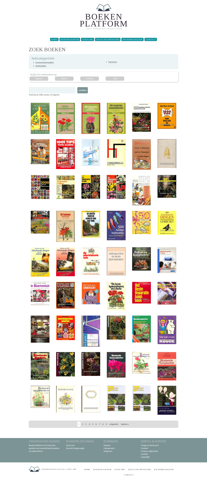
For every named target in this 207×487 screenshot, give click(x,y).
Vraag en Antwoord (107, 39)
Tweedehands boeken (44, 441)
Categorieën (109, 448)
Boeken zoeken (70, 39)
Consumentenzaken (44, 62)
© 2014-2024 (61, 469)
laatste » (125, 424)
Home (54, 39)
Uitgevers (107, 451)
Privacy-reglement (149, 451)
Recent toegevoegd (75, 448)
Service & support (153, 441)
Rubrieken (110, 441)
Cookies (144, 454)
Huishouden (40, 66)
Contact (151, 39)
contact (69, 469)
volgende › (114, 424)
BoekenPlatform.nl (80, 441)
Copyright (145, 457)
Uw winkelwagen (132, 39)
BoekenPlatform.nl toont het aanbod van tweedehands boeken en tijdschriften (44, 448)
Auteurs (107, 445)
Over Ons (87, 39)
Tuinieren (112, 62)
